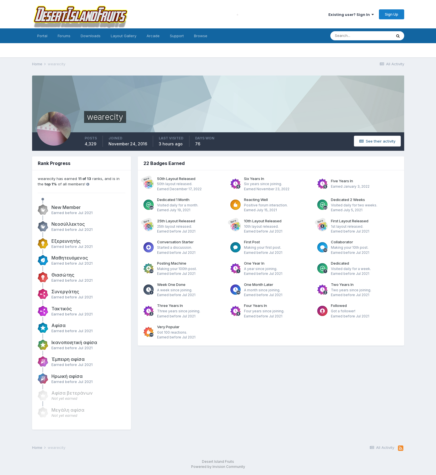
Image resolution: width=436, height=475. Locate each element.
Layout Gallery (123, 36)
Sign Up (391, 14)
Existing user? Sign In (351, 14)
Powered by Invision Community (218, 466)
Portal (42, 36)
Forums (64, 36)
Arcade (153, 36)
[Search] (361, 35)
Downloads (91, 36)
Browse (200, 36)
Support (177, 36)
